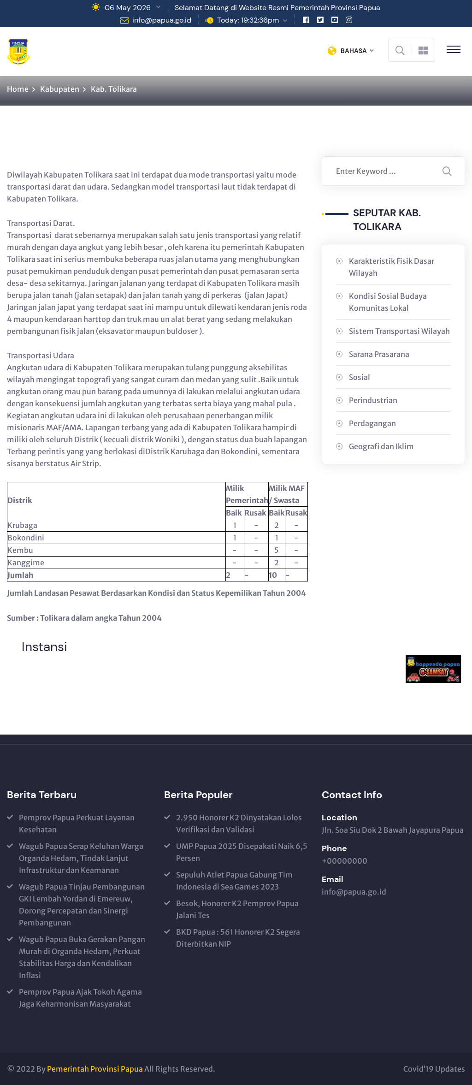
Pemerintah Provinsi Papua (95, 1068)
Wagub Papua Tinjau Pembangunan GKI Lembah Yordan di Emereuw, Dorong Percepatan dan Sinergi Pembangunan (82, 904)
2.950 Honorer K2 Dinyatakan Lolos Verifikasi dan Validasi (239, 823)
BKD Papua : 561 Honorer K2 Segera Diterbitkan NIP (238, 938)
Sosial (359, 377)
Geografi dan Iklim (381, 446)
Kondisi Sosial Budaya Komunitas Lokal (388, 302)
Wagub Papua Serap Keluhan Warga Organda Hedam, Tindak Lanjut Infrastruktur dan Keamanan (81, 858)
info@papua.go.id (161, 20)
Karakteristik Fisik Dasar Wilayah (391, 267)
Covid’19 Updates (434, 1068)
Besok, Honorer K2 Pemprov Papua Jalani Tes (237, 909)
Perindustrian (373, 400)
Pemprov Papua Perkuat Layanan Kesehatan (77, 823)
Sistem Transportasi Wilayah (399, 331)
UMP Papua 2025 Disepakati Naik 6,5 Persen (241, 852)
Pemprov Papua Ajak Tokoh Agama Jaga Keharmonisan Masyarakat (80, 997)
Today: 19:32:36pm (248, 20)
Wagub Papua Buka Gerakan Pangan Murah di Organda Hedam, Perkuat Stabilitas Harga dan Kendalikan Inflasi (82, 957)
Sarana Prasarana (379, 354)
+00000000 (344, 861)
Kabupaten (59, 89)
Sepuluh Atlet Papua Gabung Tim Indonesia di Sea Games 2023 (234, 880)
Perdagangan (372, 423)
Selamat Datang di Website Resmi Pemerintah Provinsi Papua (277, 7)
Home (18, 89)
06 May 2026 (128, 7)
